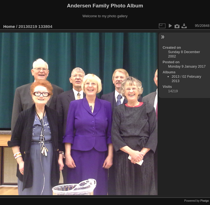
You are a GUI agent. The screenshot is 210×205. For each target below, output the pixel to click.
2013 (175, 76)
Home (9, 26)
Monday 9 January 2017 (187, 66)
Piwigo (204, 200)
